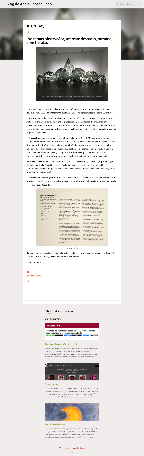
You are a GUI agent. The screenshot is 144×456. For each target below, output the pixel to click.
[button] (27, 32)
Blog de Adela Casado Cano (29, 4)
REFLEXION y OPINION (34, 275)
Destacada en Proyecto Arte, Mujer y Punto (61, 344)
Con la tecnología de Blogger (72, 448)
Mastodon (49, 313)
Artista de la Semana (52, 384)
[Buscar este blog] (130, 4)
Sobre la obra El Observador (55, 424)
